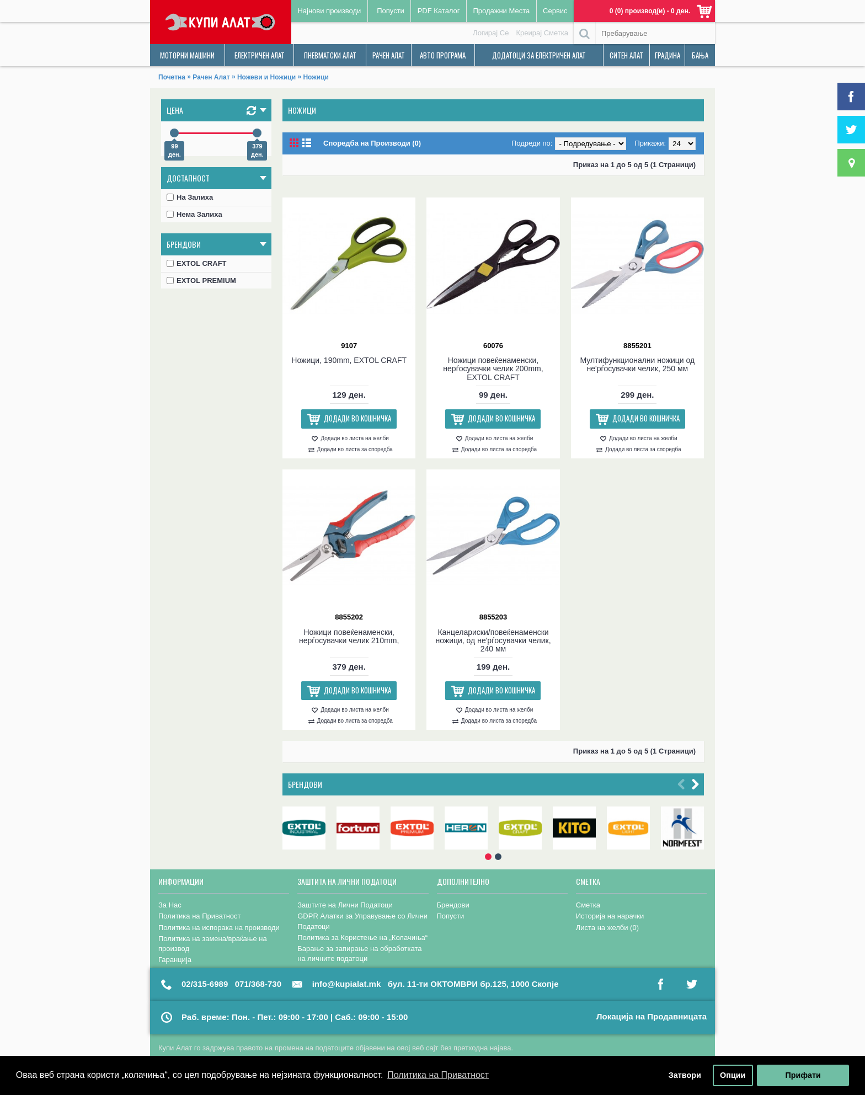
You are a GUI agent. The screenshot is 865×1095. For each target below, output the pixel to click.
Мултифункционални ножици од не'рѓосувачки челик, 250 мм (637, 364)
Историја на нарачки (610, 916)
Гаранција (174, 959)
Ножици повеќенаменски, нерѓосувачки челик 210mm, (349, 636)
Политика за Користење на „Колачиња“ (362, 937)
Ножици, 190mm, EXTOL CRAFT (349, 360)
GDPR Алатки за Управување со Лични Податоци (362, 921)
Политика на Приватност (199, 916)
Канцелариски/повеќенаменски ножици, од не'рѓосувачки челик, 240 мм (493, 641)
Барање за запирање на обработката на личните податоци (359, 953)
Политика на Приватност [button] (438, 1075)
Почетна (171, 77)
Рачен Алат (211, 77)
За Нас (169, 905)
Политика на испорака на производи (219, 927)
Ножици (315, 77)
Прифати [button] (802, 1075)
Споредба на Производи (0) (372, 143)
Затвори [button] (685, 1075)
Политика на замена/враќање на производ (212, 943)
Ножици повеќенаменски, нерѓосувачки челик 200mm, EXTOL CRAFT (493, 369)
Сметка (588, 905)
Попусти (450, 916)
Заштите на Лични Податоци (345, 905)
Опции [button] (732, 1075)
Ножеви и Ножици (266, 77)
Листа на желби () (607, 927)
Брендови (305, 784)
